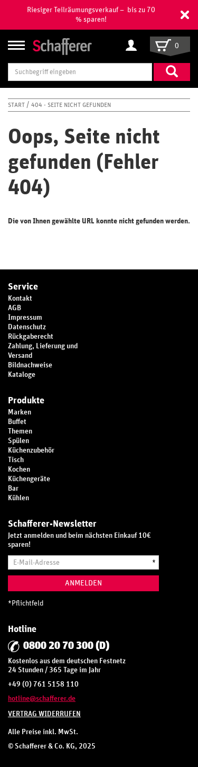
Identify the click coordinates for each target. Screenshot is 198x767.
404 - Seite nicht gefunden (71, 105)
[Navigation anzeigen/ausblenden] (16, 45)
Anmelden (83, 583)
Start (17, 105)
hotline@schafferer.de (42, 698)
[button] (185, 15)
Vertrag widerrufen (44, 714)
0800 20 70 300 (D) (66, 645)
